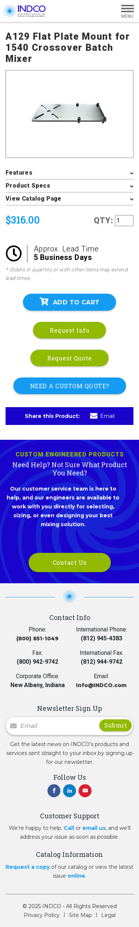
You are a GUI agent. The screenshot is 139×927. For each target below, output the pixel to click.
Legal (108, 915)
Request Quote (69, 358)
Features (19, 172)
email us (94, 828)
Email (102, 416)
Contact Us (70, 562)
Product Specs (28, 185)
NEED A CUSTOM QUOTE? (69, 386)
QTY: (103, 220)
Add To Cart (70, 302)
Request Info (69, 330)
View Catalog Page (34, 198)
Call (69, 828)
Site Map (80, 915)
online (76, 875)
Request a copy (28, 867)
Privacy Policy (42, 915)
